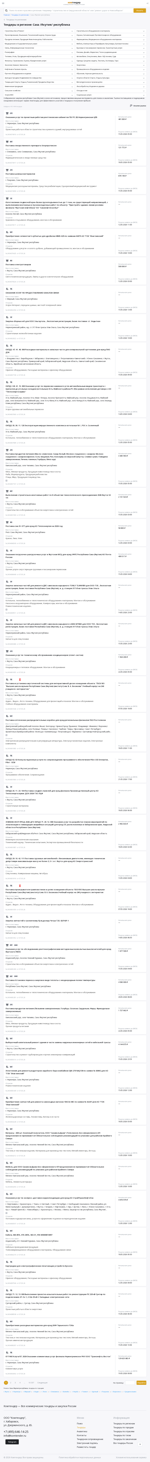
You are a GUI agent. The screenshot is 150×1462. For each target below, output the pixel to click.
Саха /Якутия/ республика (28, 123)
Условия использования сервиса (131, 1457)
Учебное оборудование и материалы (22, 704)
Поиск (80, 1423)
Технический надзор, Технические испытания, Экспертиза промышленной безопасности (44, 842)
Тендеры (81, 1427)
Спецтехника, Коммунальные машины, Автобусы (27, 873)
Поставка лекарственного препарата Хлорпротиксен (31, 145)
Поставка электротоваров (18, 264)
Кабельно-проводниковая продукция (22, 1247)
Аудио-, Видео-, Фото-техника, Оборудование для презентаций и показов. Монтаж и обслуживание (49, 701)
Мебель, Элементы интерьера (19, 1182)
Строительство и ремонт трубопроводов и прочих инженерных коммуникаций (40, 1054)
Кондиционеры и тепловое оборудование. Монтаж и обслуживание (35, 667)
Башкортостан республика (81, 1209)
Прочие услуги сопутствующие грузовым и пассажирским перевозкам (36, 569)
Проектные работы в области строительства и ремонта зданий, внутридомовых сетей (44, 129)
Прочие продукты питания (17, 1026)
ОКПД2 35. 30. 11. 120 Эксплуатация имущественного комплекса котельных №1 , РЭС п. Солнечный (52, 425)
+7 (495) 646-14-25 (16, 1432)
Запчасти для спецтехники (17, 639)
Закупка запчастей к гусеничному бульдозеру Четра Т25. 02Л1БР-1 (37, 920)
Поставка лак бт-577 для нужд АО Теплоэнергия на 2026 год (34, 526)
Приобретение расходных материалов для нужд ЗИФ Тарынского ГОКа (40, 1325)
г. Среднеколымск (130, 1392)
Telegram (12, 1442)
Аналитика (82, 1431)
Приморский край (36, 361)
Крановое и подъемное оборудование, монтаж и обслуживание (34, 220)
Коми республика (13, 403)
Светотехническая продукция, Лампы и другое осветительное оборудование (39, 276)
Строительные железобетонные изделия (23, 333)
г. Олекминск (54, 1392)
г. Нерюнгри (16, 1392)
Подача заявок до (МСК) (127, 132)
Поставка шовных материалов (20, 174)
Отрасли (9, 127)
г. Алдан (36, 1392)
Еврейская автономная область (27, 364)
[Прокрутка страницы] (140, 1444)
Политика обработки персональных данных (80, 1457)
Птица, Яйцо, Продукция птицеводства (23, 477)
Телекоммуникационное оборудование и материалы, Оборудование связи (38, 1250)
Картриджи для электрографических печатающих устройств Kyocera (39, 1266)
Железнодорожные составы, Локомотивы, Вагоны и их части (32, 1117)
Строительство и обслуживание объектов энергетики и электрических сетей (39, 510)
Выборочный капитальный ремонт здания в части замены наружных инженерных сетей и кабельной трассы (58, 1042)
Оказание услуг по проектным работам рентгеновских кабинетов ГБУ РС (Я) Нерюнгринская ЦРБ (51, 117)
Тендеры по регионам (124, 1423)
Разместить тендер (86, 1447)
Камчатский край (86, 361)
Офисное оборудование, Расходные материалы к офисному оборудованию (39, 370)
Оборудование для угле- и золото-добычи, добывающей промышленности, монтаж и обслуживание (50, 248)
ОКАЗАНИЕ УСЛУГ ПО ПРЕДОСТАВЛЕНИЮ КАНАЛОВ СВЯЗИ (32, 293)
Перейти (141, 1383)
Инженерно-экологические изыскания (22, 839)
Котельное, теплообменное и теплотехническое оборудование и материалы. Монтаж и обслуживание (50, 438)
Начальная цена (124, 117)
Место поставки (12, 121)
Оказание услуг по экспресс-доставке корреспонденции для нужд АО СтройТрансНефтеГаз (49, 1198)
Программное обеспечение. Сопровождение (25, 774)
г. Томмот (84, 1392)
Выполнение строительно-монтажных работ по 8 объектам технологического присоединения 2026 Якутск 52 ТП (58, 496)
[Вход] (147, 3)
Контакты (81, 1435)
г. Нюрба (75, 1392)
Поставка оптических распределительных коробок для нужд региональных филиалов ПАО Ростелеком (56, 720)
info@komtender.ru (15, 1435)
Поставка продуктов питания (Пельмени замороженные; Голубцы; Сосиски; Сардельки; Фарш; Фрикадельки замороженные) (58, 1009)
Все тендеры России (123, 1443)
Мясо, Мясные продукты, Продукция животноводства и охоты (33, 471)
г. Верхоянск (116, 1392)
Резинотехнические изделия (18, 606)
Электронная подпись (87, 1443)
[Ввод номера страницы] (130, 1383)
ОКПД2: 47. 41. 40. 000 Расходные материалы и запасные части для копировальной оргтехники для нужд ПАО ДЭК (58, 351)
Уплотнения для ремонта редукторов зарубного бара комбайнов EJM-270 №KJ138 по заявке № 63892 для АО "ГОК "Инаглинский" (57, 1072)
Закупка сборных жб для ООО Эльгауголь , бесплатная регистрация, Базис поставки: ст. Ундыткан (53, 321)
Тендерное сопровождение (90, 1439)
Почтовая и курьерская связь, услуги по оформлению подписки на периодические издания (45, 1218)
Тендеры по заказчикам (124, 1439)
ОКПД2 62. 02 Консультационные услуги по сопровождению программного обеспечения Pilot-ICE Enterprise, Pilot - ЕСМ (57, 761)
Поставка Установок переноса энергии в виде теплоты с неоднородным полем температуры (50, 980)
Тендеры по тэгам (122, 1435)
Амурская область (70, 361)
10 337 (31, 1383)
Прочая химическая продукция (19, 1340)
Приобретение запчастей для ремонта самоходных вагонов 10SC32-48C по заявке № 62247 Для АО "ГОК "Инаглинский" (55, 1103)
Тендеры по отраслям (123, 1431)
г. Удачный (94, 1392)
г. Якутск (6, 1392)
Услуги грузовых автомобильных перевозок (25, 409)
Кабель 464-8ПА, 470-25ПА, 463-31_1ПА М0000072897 (29, 1235)
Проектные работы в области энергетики (24, 1309)
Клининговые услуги (14, 1368)
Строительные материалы (17, 806)
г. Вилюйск (65, 1392)
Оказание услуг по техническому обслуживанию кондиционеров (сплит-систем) (44, 655)
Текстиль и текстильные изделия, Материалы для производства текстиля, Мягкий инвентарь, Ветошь (51, 1150)
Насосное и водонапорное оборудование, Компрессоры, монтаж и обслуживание (41, 603)
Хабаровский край (53, 361)
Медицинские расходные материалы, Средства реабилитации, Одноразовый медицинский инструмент (51, 186)
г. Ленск (44, 1392)
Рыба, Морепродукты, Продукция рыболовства (26, 474)
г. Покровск (105, 1392)
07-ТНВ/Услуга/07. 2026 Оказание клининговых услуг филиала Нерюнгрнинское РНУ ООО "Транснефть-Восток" (58, 1356)
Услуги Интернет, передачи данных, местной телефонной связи (33, 305)
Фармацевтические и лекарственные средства (26, 158)
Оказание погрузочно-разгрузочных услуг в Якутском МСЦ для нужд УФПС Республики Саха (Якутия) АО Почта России (58, 555)
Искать (139, 10)
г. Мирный (26, 1392)
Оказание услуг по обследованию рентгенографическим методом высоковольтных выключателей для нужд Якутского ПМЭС (58, 950)
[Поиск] (6, 10)
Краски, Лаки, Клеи (14, 538)
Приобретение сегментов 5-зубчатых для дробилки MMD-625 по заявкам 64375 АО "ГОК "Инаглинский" (55, 236)
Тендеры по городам (123, 1427)
